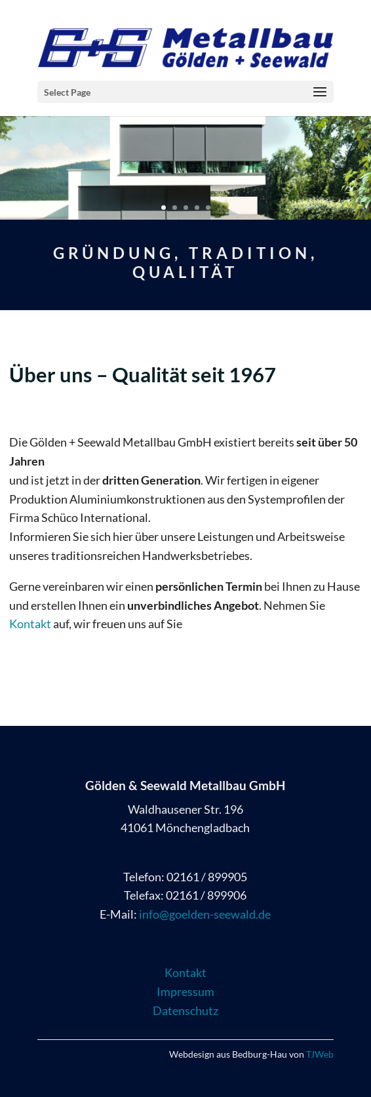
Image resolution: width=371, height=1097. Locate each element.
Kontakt (30, 623)
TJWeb (320, 1054)
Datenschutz (185, 1010)
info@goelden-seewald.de (205, 914)
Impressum (185, 991)
